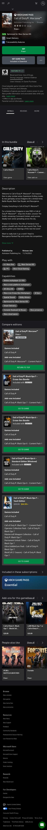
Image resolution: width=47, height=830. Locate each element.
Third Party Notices (17, 822)
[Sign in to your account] (43, 3)
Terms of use (38, 818)
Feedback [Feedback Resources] (6, 726)
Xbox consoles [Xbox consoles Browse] (7, 695)
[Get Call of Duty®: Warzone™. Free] (23, 50)
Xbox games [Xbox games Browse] (6, 699)
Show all (30, 141)
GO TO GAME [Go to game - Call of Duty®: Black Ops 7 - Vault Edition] (23, 561)
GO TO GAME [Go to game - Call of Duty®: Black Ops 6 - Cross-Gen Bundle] (23, 449)
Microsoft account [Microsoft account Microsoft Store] (8, 750)
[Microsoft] (23, 1)
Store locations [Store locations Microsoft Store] (7, 766)
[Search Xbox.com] (9, 3)
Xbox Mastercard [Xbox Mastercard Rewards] (8, 782)
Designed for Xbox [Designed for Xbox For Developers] (8, 797)
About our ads (7, 825)
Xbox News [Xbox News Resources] (6, 718)
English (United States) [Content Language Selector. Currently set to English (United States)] (14, 804)
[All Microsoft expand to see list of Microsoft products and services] (3, 3)
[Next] (42, 142)
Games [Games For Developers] (5, 793)
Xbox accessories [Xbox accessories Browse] (8, 707)
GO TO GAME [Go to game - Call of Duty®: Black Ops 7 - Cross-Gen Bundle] (23, 408)
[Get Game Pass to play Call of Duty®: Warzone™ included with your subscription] (18, 60)
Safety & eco (29, 822)
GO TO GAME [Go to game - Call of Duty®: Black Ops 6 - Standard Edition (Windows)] (23, 489)
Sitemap (5, 818)
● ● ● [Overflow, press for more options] (41, 60)
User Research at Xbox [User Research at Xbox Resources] (10, 738)
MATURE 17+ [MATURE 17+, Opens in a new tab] (17, 71)
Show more (7, 243)
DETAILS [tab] (10, 111)
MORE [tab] (36, 111)
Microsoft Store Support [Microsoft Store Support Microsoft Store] (10, 754)
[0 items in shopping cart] (37, 3)
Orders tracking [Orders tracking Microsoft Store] (7, 762)
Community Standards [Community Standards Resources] (9, 730)
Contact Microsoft (15, 818)
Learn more (10, 96)
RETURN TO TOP (23, 367)
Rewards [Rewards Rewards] (5, 778)
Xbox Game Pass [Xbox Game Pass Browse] (8, 703)
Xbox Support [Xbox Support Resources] (7, 722)
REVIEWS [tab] (23, 111)
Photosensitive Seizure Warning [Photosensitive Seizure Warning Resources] (12, 734)
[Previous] (37, 142)
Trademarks (6, 822)
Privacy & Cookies (27, 818)
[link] (13, 163)
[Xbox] (6, 9)
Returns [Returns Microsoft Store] (5, 758)
